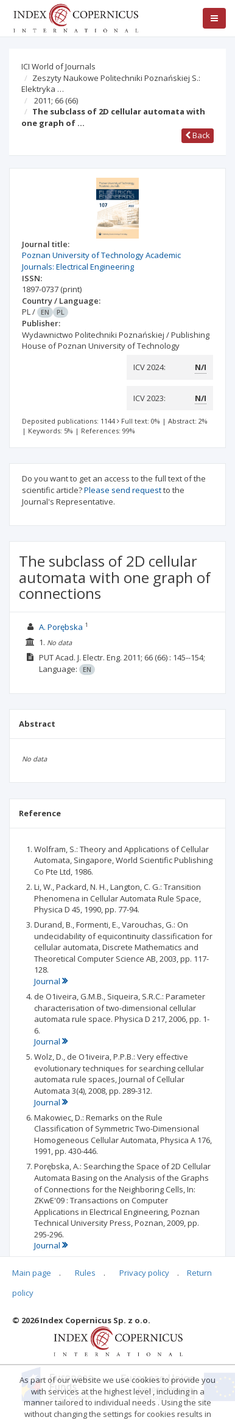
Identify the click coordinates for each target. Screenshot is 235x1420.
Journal (51, 981)
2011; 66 (56, 100)
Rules (85, 1272)
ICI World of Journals (58, 66)
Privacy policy (144, 1272)
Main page (31, 1272)
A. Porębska (61, 626)
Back (197, 135)
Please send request (122, 489)
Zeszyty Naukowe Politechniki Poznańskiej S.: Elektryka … (110, 83)
